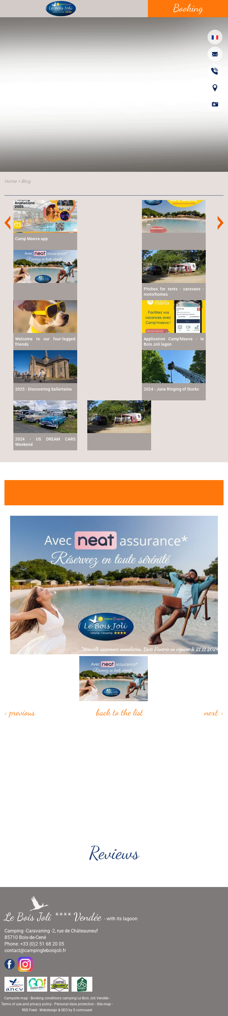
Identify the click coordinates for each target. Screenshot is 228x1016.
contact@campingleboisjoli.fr (35, 950)
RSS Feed (29, 1010)
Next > (214, 712)
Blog (25, 181)
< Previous (19, 712)
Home (10, 181)
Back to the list (119, 712)
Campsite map (16, 998)
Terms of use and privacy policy (26, 1004)
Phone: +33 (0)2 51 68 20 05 (34, 944)
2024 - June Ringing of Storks (171, 389)
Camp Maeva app (31, 238)
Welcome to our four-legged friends (45, 341)
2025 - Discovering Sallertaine (43, 389)
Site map (104, 1004)
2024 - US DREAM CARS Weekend (45, 442)
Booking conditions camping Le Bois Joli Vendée (69, 998)
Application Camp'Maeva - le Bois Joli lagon (174, 341)
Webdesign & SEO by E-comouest (65, 1010)
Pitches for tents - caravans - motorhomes (174, 292)
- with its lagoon (73, 916)
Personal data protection (74, 1004)
